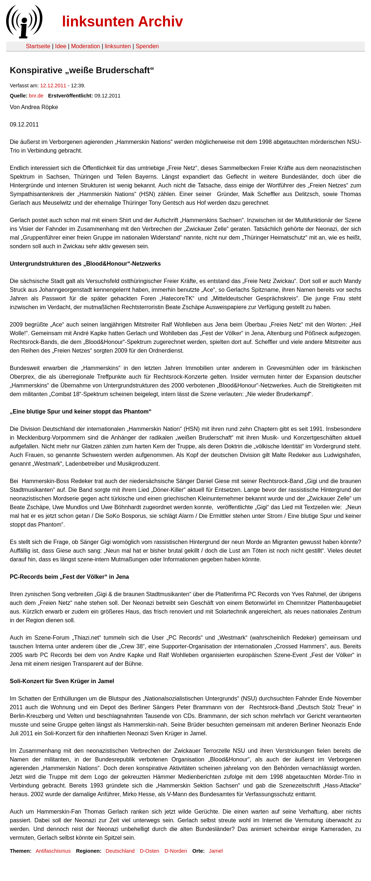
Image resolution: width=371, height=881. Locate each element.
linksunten (118, 46)
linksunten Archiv (122, 21)
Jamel (216, 851)
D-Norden (175, 851)
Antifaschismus (53, 851)
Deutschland (120, 851)
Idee (60, 46)
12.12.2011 (53, 85)
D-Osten (149, 851)
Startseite (38, 46)
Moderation (85, 46)
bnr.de (36, 96)
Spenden (147, 46)
